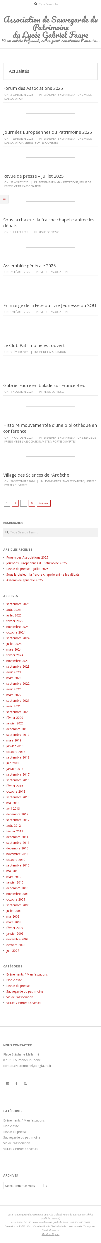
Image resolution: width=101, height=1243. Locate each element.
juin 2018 (12, 763)
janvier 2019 (15, 746)
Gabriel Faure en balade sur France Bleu (44, 385)
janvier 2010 (15, 882)
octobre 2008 (15, 945)
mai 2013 (12, 803)
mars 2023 (13, 678)
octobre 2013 (15, 791)
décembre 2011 (17, 837)
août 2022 (13, 689)
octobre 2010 (15, 860)
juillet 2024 (14, 644)
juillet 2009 (14, 911)
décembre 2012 (17, 814)
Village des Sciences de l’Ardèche (36, 475)
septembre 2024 (17, 638)
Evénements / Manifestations (63, 95)
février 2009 (14, 928)
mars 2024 (13, 649)
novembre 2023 (17, 661)
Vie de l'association (27, 186)
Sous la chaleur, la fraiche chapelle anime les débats (48, 223)
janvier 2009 (15, 933)
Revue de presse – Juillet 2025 (33, 176)
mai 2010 (12, 871)
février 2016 (14, 786)
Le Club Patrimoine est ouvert (34, 345)
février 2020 (14, 717)
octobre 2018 (15, 752)
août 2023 (13, 672)
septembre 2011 (17, 842)
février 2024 (14, 655)
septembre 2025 (17, 604)
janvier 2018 (15, 769)
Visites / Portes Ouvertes (41, 142)
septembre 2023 (17, 666)
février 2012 (14, 831)
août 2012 (13, 825)
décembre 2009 (17, 888)
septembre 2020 (17, 712)
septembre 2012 (17, 820)
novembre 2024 (17, 627)
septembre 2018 (17, 757)
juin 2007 (12, 950)
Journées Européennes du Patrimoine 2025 (47, 132)
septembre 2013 (17, 797)
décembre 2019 (17, 729)
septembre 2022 (17, 683)
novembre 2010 (17, 854)
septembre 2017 (17, 774)
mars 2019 (13, 740)
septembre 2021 (17, 700)
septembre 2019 (17, 735)
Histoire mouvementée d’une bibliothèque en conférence (50, 428)
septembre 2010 (17, 865)
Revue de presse (49, 232)
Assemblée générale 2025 (29, 266)
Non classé (14, 980)
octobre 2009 (15, 899)
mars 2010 (13, 877)
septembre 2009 (17, 905)
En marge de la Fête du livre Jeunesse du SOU (49, 305)
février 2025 (14, 621)
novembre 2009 (17, 894)
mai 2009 (12, 916)
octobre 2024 (15, 632)
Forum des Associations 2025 (33, 88)
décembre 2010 (17, 848)
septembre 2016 (17, 780)
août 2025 (13, 610)
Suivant (44, 503)
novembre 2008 (17, 939)
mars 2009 (13, 922)
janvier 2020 (15, 723)
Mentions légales (51, 1234)
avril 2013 (13, 808)
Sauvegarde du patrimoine (24, 991)
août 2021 (13, 706)
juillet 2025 (14, 615)
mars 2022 (13, 695)
